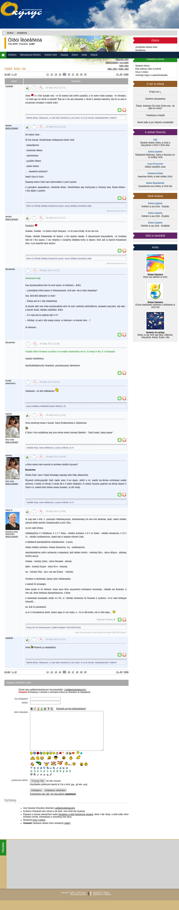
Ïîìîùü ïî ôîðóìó (141, 72)
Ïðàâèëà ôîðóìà (142, 66)
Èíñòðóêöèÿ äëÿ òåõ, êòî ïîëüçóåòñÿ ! (53, 802)
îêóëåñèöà (22, 33)
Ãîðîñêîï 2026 (50, 55)
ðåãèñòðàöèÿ (112, 62)
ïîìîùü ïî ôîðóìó (38, 828)
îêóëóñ (10, 33)
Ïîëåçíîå (94, 55)
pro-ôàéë (124, 62)
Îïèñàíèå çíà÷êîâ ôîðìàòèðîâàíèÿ (71, 708)
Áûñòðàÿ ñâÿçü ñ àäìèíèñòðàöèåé (151, 75)
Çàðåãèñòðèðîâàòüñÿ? (75, 690)
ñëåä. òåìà (124, 69)
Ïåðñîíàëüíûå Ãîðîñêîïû (30, 55)
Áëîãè (84, 55)
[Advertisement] (93, 27)
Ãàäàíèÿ (64, 55)
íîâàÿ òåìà (124, 66)
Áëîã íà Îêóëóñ (11, 128)
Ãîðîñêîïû (12, 55)
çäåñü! (67, 831)
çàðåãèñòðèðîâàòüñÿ (65, 816)
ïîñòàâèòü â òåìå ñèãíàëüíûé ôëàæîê (75, 822)
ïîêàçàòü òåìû (122, 59)
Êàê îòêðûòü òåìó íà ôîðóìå (148, 69)
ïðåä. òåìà (112, 69)
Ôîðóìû (75, 55)
